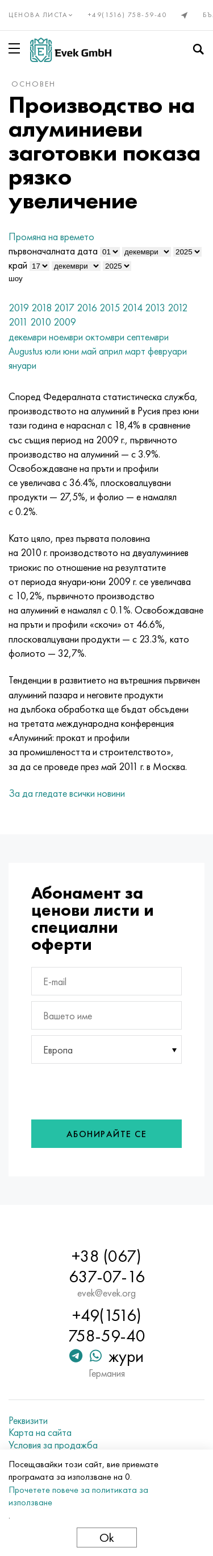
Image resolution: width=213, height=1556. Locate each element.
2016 (87, 307)
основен (33, 84)
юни (71, 350)
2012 (177, 307)
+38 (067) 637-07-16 (107, 1266)
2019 (19, 307)
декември (28, 336)
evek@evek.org (106, 1293)
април (111, 350)
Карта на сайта (40, 1432)
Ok (106, 1537)
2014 (132, 307)
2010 (40, 321)
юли (53, 350)
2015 (109, 307)
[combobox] (106, 1049)
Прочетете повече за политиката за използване (78, 1496)
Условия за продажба (53, 1445)
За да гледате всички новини (67, 793)
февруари (167, 350)
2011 (18, 321)
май (89, 350)
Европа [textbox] (58, 1049)
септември (148, 336)
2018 (41, 307)
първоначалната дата (53, 250)
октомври (104, 336)
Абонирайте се (106, 1134)
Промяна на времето (51, 236)
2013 (155, 307)
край (18, 264)
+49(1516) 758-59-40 (128, 14)
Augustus (26, 350)
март (135, 350)
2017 (64, 307)
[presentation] (107, 1088)
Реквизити (28, 1420)
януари (22, 365)
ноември (66, 336)
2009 (64, 321)
